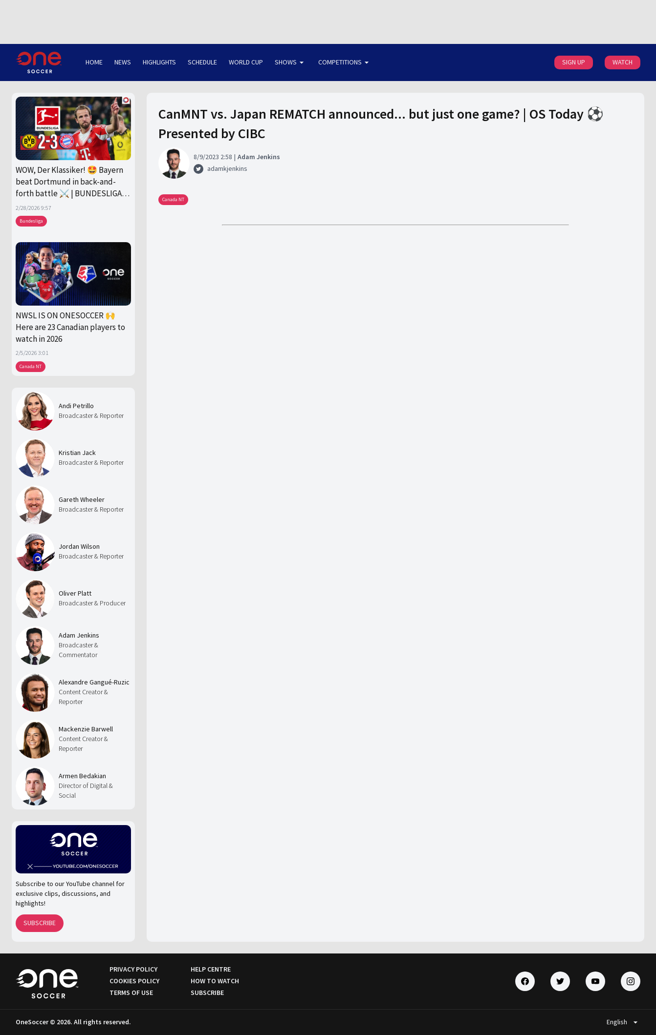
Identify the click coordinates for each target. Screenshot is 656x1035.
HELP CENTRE (211, 969)
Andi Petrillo (76, 405)
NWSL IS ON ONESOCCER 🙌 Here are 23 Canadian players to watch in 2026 (70, 327)
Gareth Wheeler (82, 499)
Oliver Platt (75, 593)
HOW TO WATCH (215, 980)
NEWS (122, 62)
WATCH (622, 62)
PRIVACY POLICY (133, 969)
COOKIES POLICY (134, 980)
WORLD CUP (246, 62)
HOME (94, 62)
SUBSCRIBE (39, 922)
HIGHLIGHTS (159, 62)
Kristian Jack (77, 452)
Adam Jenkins (79, 635)
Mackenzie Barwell (86, 728)
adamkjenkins (227, 168)
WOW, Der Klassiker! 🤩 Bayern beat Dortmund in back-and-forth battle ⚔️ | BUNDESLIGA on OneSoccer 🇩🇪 (69, 182)
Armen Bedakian (82, 775)
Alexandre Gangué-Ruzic (94, 682)
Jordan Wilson (79, 546)
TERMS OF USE (131, 992)
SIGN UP (573, 62)
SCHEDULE (202, 62)
